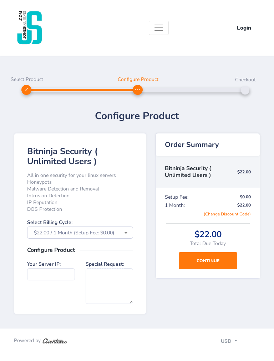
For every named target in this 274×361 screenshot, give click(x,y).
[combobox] (80, 233)
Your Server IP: (44, 264)
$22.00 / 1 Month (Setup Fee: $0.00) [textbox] (74, 232)
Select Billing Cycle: (49, 222)
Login (244, 27)
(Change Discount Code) (227, 214)
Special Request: (105, 264)
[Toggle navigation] (159, 28)
